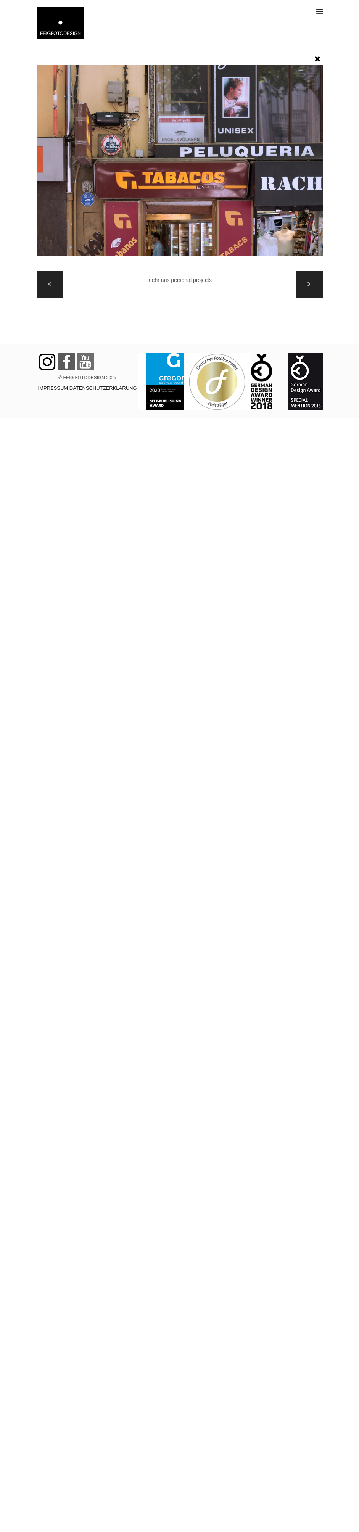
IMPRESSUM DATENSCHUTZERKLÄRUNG (87, 388)
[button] (317, 57)
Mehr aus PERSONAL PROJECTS (179, 280)
